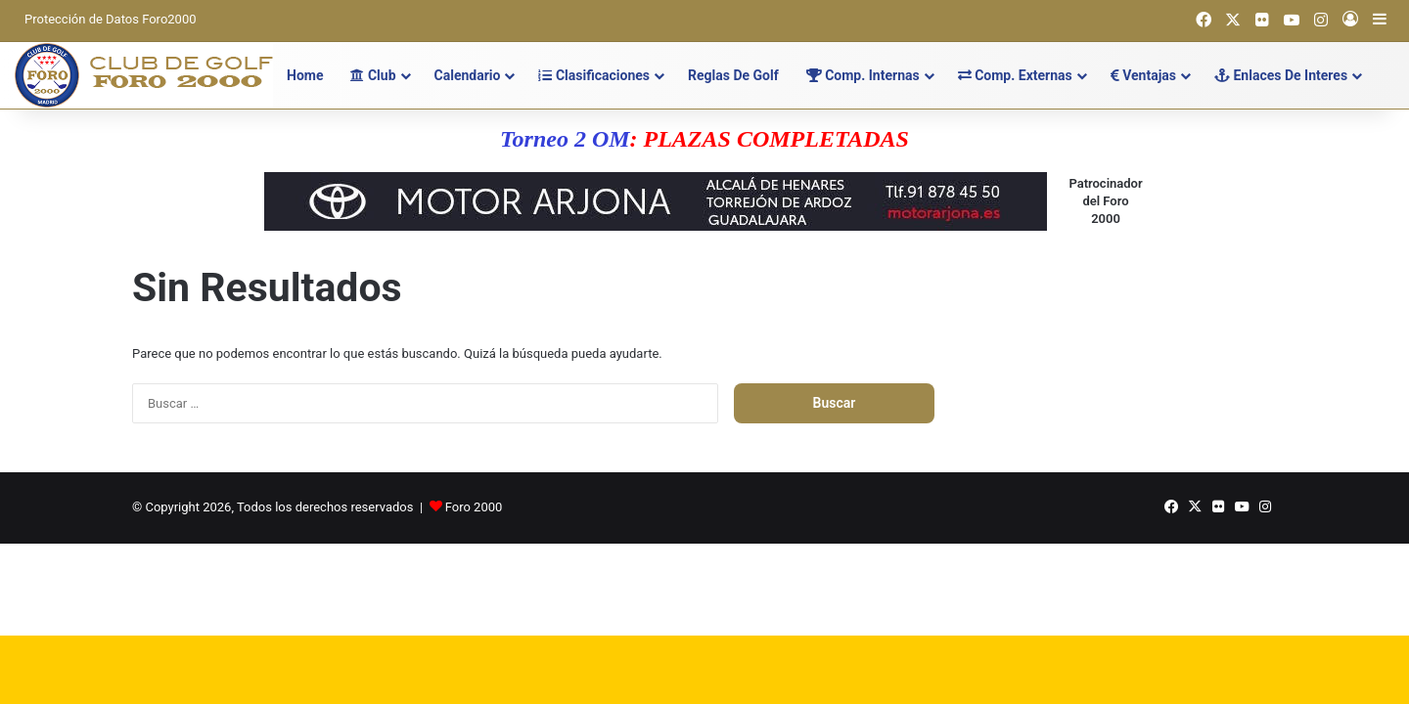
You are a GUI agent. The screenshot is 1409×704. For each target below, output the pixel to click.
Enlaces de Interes (1280, 75)
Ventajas (1143, 75)
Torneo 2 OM (564, 139)
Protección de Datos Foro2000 (110, 19)
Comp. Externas (1015, 75)
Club (372, 75)
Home (305, 75)
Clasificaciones (594, 75)
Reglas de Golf (733, 75)
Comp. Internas (863, 75)
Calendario (467, 75)
